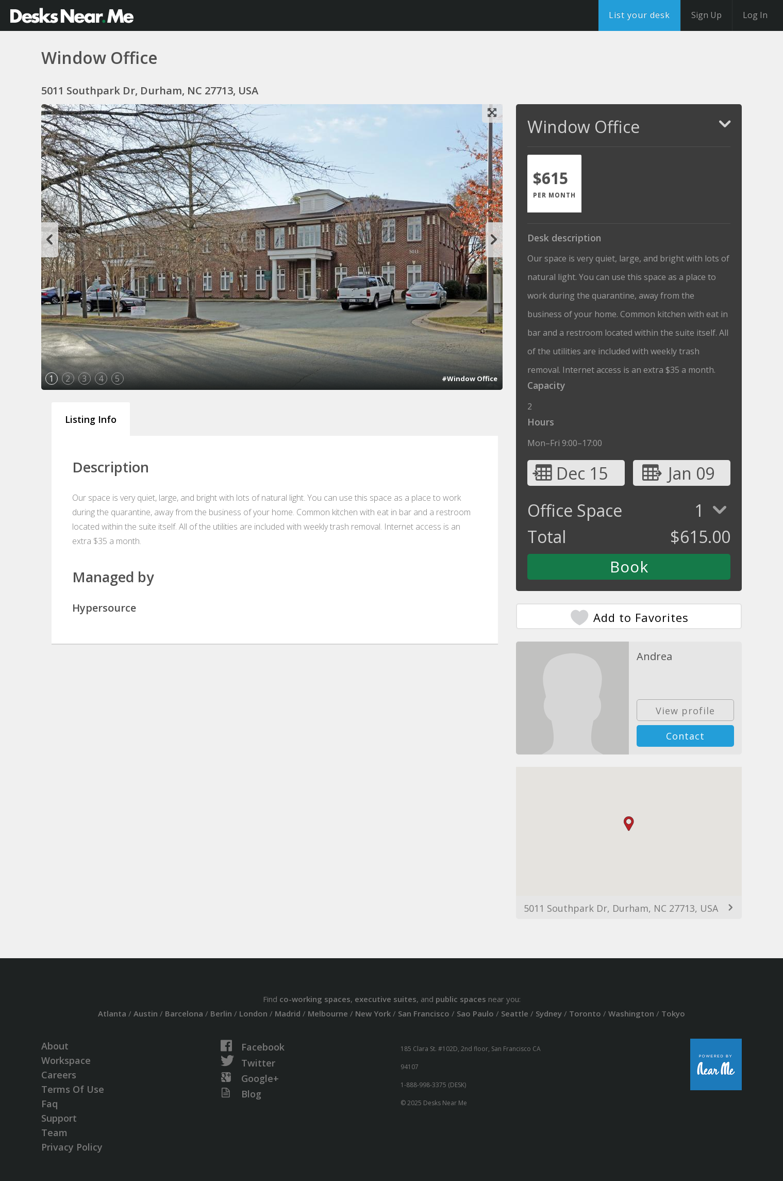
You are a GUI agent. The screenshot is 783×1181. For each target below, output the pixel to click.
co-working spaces (315, 999)
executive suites (386, 999)
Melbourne (328, 1013)
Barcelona (184, 1013)
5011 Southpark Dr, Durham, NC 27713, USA (621, 908)
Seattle (514, 1013)
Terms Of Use (72, 1089)
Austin (146, 1013)
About (55, 1046)
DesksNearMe (72, 15)
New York (373, 1013)
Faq (49, 1103)
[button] (629, 823)
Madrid (288, 1013)
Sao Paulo (475, 1013)
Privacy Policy (72, 1147)
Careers (58, 1075)
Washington (631, 1013)
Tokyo (673, 1013)
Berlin (221, 1013)
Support (59, 1118)
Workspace (66, 1060)
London (253, 1013)
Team (54, 1132)
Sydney (549, 1013)
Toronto (585, 1013)
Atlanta (112, 1013)
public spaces (461, 999)
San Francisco (423, 1013)
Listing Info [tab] (90, 419)
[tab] (554, 183)
